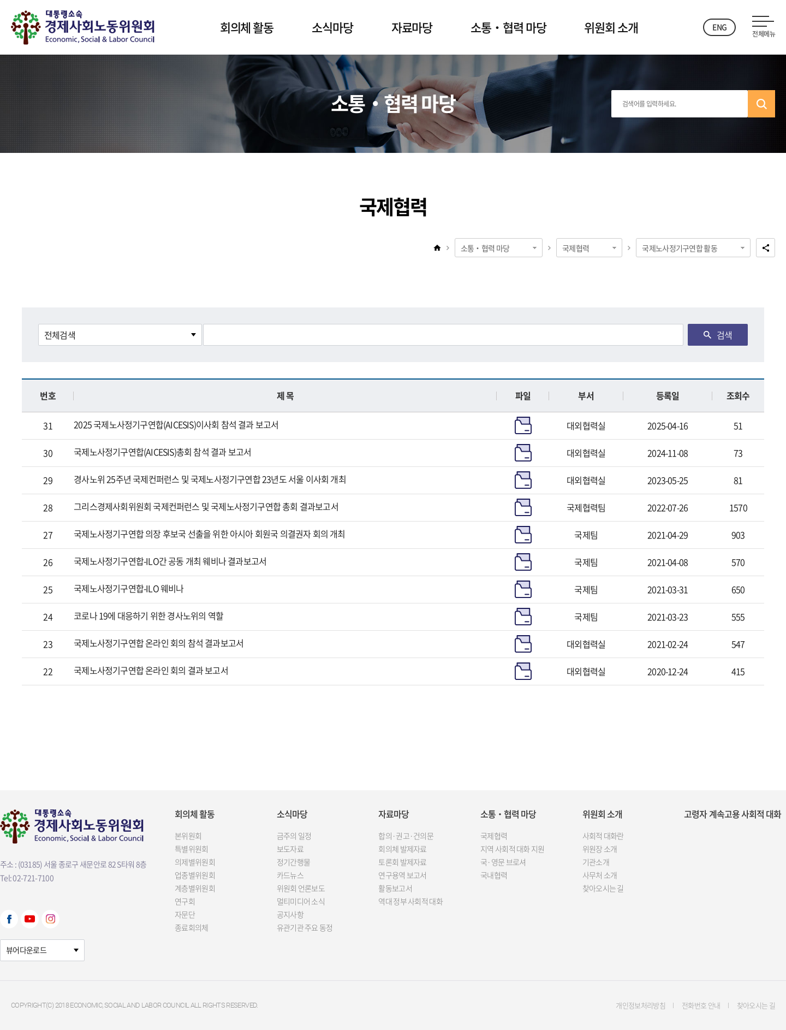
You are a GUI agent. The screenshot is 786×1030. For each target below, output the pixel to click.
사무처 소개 (599, 875)
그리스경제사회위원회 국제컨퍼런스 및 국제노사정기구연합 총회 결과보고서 (206, 506)
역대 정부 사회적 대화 (410, 901)
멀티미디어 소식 (301, 901)
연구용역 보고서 (402, 875)
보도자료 (290, 849)
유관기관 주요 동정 (305, 927)
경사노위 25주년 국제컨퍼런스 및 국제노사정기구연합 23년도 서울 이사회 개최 (210, 479)
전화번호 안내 (701, 1005)
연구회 (185, 901)
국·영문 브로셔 (503, 862)
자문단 (185, 914)
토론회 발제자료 (402, 862)
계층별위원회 (195, 888)
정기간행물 (294, 862)
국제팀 (586, 534)
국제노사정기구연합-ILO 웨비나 (128, 588)
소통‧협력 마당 (508, 27)
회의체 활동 (246, 27)
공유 (765, 247)
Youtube (30, 919)
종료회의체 (192, 927)
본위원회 (188, 835)
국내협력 (493, 875)
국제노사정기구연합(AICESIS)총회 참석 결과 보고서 (162, 452)
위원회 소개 (611, 27)
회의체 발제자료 (402, 849)
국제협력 (575, 247)
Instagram (50, 919)
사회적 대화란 (603, 835)
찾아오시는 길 (603, 888)
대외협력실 (586, 425)
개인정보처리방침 (640, 1005)
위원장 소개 (599, 849)
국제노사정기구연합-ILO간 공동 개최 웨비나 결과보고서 (170, 561)
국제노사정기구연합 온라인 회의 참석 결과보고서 (158, 643)
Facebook (9, 919)
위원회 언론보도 (301, 888)
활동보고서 (395, 888)
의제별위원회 (195, 862)
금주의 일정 (294, 835)
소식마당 (332, 27)
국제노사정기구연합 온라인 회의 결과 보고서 (151, 670)
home (437, 247)
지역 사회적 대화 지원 (512, 849)
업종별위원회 (195, 875)
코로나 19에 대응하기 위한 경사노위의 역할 (148, 615)
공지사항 (290, 914)
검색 (761, 103)
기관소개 (595, 862)
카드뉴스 (290, 875)
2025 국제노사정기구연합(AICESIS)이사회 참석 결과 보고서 (176, 424)
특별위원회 (192, 849)
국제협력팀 (586, 507)
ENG (719, 26)
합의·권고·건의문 (405, 835)
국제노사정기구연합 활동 (679, 247)
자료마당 (412, 27)
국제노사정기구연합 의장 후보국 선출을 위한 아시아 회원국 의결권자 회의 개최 (209, 534)
